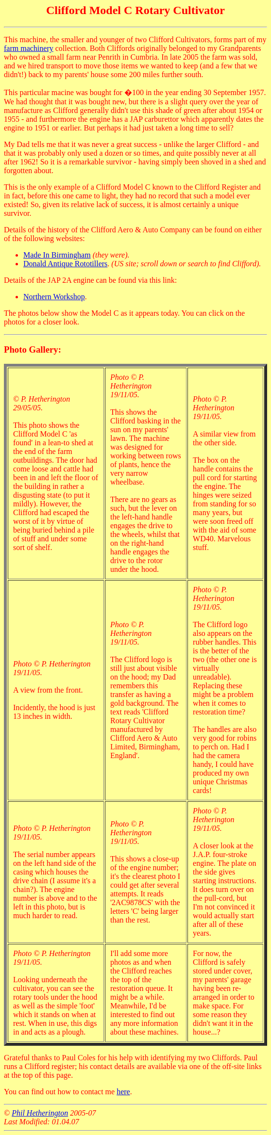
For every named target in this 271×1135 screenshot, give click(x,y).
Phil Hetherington (40, 1113)
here (123, 1091)
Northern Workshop (54, 296)
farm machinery (28, 48)
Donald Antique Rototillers (65, 263)
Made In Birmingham (57, 255)
